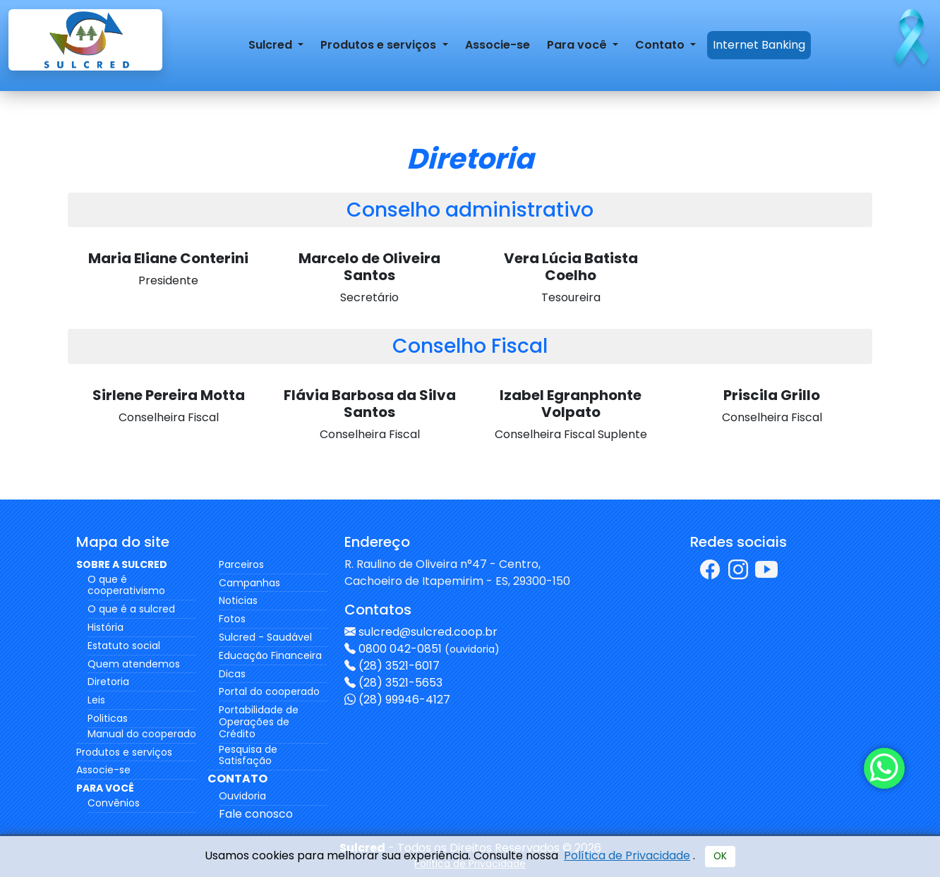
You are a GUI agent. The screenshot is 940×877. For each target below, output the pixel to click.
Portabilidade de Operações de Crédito (259, 722)
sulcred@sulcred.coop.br (428, 632)
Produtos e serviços (124, 752)
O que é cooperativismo (126, 585)
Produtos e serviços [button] (379, 45)
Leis (96, 700)
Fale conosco (256, 814)
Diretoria (108, 682)
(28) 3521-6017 (399, 666)
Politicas (108, 718)
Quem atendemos (134, 664)
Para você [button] (578, 45)
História (105, 627)
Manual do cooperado (142, 734)
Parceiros (241, 564)
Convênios (114, 803)
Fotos (232, 619)
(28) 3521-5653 (400, 683)
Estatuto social (124, 646)
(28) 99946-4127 (404, 699)
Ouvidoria (242, 796)
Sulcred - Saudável (265, 637)
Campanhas (249, 583)
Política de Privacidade (627, 855)
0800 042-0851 (429, 649)
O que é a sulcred (131, 609)
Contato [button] (661, 45)
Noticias (238, 600)
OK (720, 856)
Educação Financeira (270, 655)
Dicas (232, 674)
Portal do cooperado (269, 691)
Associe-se (497, 45)
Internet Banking (759, 45)
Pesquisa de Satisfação (248, 755)
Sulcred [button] (271, 45)
